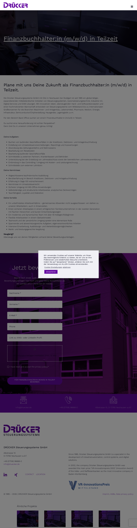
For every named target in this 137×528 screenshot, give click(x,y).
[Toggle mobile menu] (132, 6)
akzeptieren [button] (51, 272)
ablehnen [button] (67, 267)
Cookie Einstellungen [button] (53, 267)
